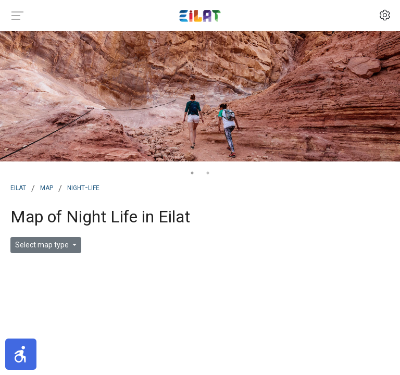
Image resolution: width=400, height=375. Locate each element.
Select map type (42, 245)
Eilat (18, 187)
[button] (20, 354)
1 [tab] (192, 173)
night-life (83, 187)
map (46, 187)
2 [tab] (208, 173)
